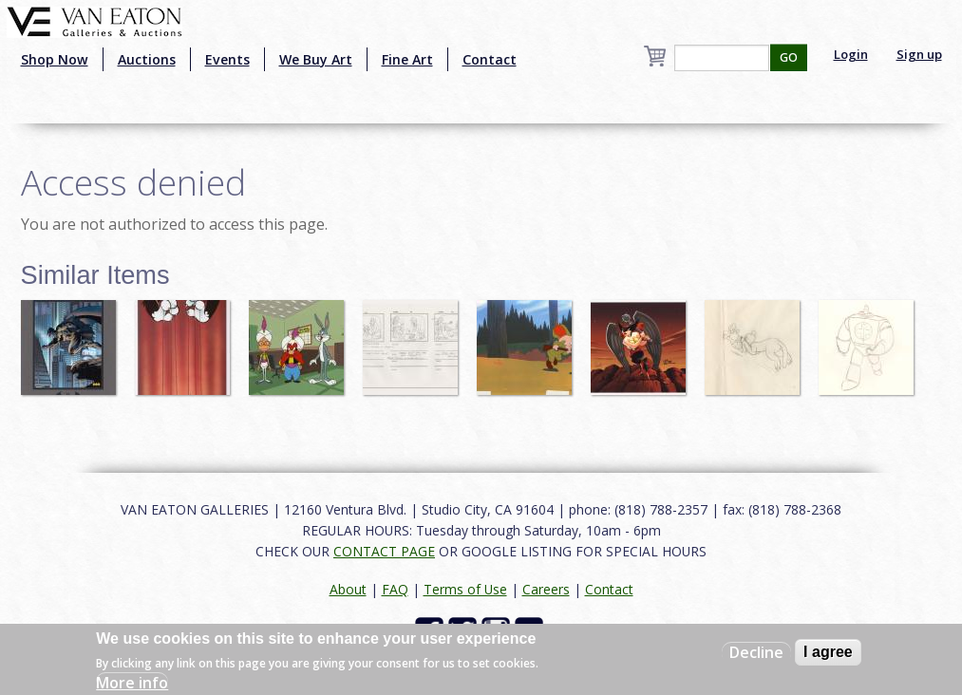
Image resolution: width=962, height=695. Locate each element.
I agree (828, 652)
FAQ (395, 589)
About (348, 589)
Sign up (919, 54)
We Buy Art (315, 59)
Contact (489, 59)
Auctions (147, 59)
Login (851, 54)
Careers (546, 589)
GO (789, 57)
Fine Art (407, 59)
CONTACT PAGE (384, 551)
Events (227, 59)
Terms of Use (465, 589)
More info (132, 682)
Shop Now (54, 59)
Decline (756, 652)
